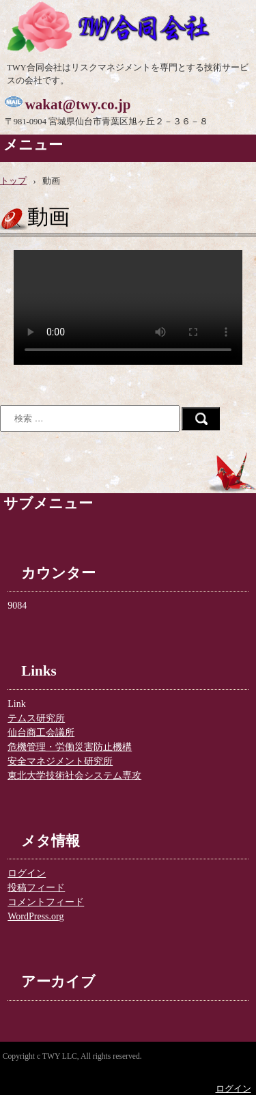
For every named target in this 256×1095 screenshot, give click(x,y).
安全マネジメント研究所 (60, 761)
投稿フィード (36, 888)
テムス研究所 (36, 718)
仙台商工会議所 (41, 732)
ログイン (27, 873)
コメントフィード (46, 902)
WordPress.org (35, 916)
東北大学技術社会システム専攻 (74, 776)
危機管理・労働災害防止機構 (70, 747)
